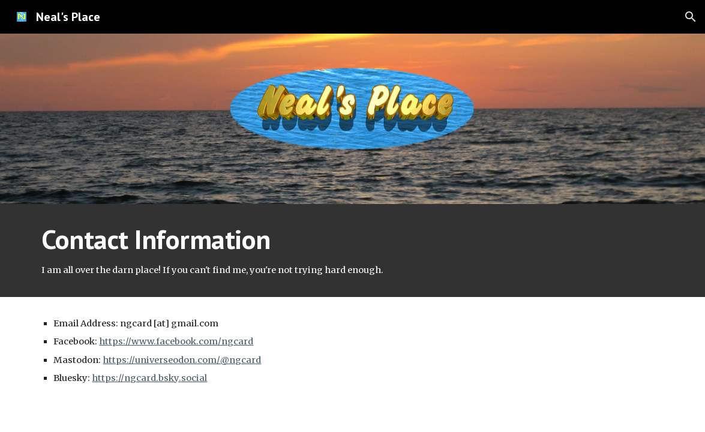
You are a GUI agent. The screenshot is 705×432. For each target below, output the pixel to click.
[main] (352, 250)
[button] (690, 16)
